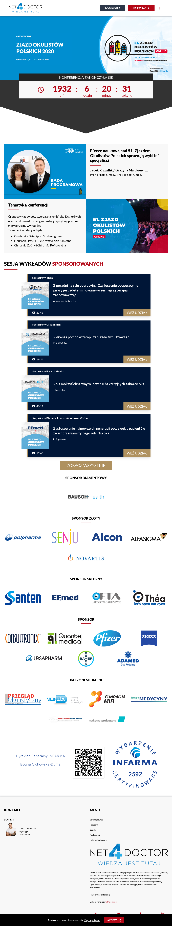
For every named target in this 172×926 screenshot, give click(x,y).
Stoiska (93, 830)
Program (94, 825)
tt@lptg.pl (23, 831)
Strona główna (96, 819)
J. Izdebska (59, 390)
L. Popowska (59, 439)
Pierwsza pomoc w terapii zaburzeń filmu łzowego (91, 337)
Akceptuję (114, 920)
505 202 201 (25, 834)
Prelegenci (95, 835)
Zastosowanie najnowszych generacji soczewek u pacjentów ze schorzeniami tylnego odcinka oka (99, 430)
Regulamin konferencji (100, 894)
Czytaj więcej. (92, 920)
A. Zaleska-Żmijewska (64, 301)
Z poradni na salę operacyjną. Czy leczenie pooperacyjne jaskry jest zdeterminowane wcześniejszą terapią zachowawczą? (95, 290)
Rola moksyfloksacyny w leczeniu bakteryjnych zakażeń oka (98, 384)
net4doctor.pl (111, 902)
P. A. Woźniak (60, 343)
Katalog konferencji (99, 840)
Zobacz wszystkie (86, 465)
